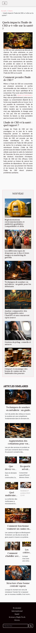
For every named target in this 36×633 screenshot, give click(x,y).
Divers (10, 11)
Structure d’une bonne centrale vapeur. (18, 584)
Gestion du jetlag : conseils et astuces (18, 343)
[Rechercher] (15, 626)
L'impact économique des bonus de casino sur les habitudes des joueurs (16, 371)
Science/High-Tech (17, 617)
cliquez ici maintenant (24, 95)
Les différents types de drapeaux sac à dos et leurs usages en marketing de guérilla (17, 254)
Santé (17, 614)
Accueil (3, 11)
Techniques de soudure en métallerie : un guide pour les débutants (18, 284)
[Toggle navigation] (4, 3)
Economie (17, 608)
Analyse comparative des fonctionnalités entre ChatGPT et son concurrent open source (17, 314)
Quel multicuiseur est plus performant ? (11, 496)
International (17, 611)
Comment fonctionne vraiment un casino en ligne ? (18, 529)
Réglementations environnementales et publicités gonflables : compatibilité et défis (14, 223)
